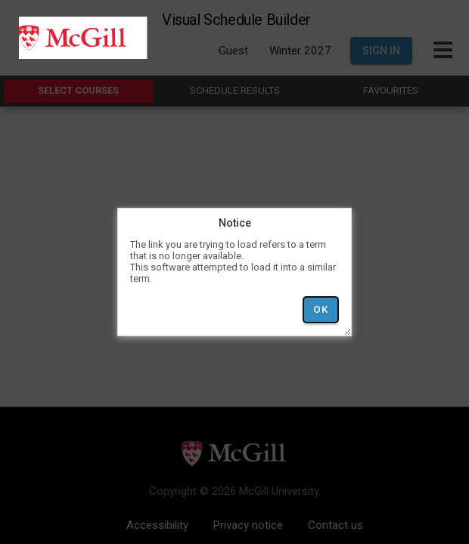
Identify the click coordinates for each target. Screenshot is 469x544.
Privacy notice (248, 525)
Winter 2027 (300, 50)
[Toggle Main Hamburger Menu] (443, 50)
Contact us (335, 525)
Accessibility (157, 525)
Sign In (381, 51)
